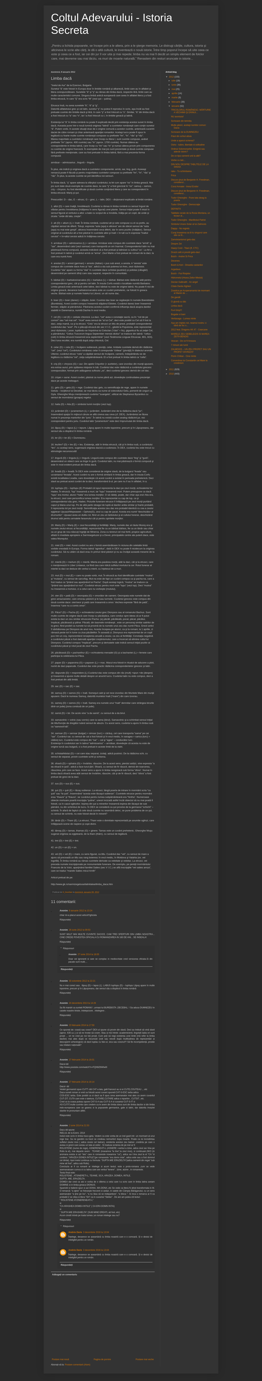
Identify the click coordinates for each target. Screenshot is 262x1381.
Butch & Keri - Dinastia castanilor (187, 265)
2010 (171, 373)
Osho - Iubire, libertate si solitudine (188, 144)
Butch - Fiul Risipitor (180, 273)
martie (175, 97)
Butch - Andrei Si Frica (182, 256)
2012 (171, 77)
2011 (171, 369)
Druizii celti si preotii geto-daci (185, 252)
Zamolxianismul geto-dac (183, 239)
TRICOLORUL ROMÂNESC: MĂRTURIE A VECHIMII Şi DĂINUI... (191, 111)
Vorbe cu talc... (178, 160)
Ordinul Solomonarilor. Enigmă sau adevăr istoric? (188, 150)
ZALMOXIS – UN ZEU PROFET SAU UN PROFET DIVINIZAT (191, 350)
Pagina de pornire (102, 1359)
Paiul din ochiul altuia (181, 136)
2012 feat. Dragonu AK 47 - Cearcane (189, 329)
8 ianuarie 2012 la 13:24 (80, 910)
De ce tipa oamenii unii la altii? (186, 156)
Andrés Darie (75, 1232)
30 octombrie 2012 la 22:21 (82, 981)
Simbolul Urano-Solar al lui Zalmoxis (188, 224)
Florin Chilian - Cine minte (183, 356)
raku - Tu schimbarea (181, 171)
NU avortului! (177, 116)
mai (174, 89)
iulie (174, 80)
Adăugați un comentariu (64, 1274)
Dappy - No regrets (180, 228)
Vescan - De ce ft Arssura (183, 341)
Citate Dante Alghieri (181, 286)
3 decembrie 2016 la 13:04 (96, 1232)
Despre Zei (176, 243)
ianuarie (176, 106)
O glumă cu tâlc (178, 301)
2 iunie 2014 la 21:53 (79, 1125)
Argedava (175, 269)
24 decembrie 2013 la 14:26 (82, 1003)
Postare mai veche (145, 1359)
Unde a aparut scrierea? (182, 140)
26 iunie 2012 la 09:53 (79, 930)
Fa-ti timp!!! (176, 310)
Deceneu (175, 261)
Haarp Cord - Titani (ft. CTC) (185, 248)
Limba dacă (176, 306)
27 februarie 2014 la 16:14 (81, 1082)
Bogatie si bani (178, 314)
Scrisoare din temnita (181, 121)
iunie (174, 85)
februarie (176, 102)
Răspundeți (65, 919)
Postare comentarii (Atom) (77, 1364)
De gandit (175, 297)
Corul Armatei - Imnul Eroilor (185, 186)
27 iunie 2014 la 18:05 (88, 954)
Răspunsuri (68, 948)
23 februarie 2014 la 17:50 (81, 1025)
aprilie (175, 93)
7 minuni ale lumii (179, 345)
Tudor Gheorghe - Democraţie (185, 204)
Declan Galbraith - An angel (184, 282)
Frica (173, 175)
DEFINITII (176, 209)
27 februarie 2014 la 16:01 (81, 1059)
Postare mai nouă (60, 1359)
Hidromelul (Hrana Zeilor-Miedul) (187, 277)
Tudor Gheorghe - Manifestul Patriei (188, 220)
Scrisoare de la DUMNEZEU (185, 132)
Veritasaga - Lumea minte (183, 318)
